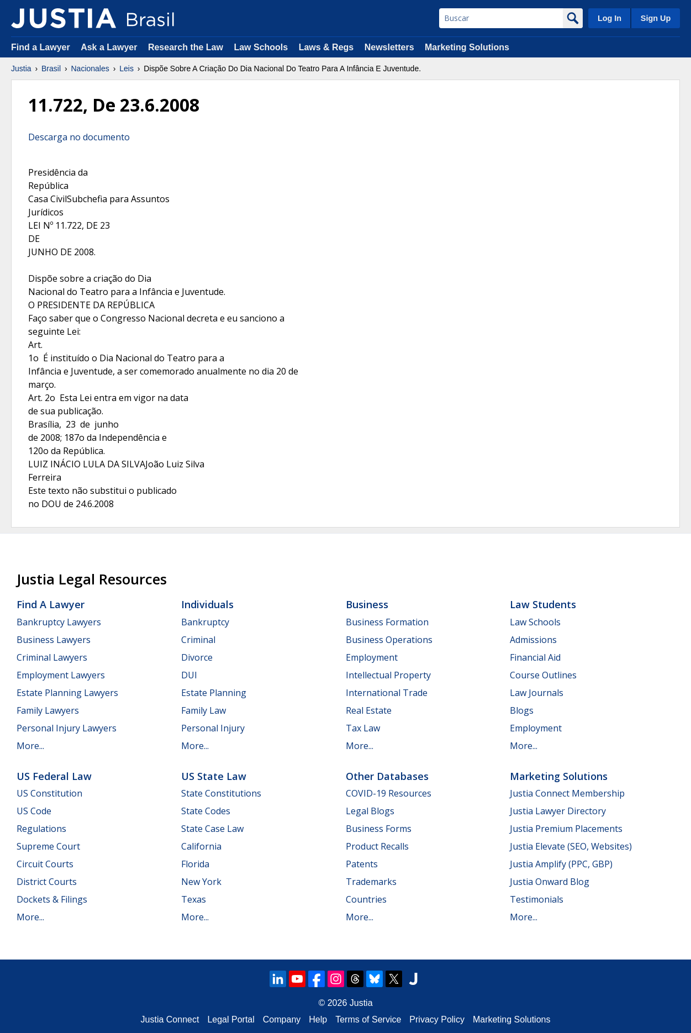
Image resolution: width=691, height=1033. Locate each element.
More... (30, 746)
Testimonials (536, 899)
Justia (21, 68)
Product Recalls (377, 846)
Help (318, 1019)
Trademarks (371, 882)
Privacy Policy (437, 1019)
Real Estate (369, 710)
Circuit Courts (45, 864)
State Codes (205, 811)
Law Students (543, 604)
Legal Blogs (370, 811)
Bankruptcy (205, 622)
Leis (126, 68)
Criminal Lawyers (52, 657)
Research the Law (185, 47)
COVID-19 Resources (388, 793)
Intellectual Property (388, 675)
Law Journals (536, 693)
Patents (362, 864)
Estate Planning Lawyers (67, 693)
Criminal (198, 640)
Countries (366, 899)
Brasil (51, 68)
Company (281, 1019)
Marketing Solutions (467, 47)
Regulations (41, 829)
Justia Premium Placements (566, 829)
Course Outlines (543, 675)
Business (367, 604)
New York (201, 882)
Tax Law (363, 728)
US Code (34, 811)
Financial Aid (535, 657)
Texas (193, 899)
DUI (189, 675)
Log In (609, 18)
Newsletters (389, 47)
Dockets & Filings (52, 899)
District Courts (47, 882)
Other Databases (387, 776)
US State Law (213, 776)
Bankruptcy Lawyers (59, 622)
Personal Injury (213, 728)
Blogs (522, 710)
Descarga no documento (79, 137)
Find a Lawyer (40, 47)
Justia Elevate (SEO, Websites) (571, 846)
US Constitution (49, 793)
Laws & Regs (326, 47)
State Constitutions (221, 793)
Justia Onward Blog (549, 882)
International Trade (387, 693)
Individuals (207, 604)
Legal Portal (230, 1019)
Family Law (203, 710)
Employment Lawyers (61, 675)
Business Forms (379, 829)
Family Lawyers (48, 710)
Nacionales (90, 68)
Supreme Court (48, 846)
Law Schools (261, 47)
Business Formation (387, 622)
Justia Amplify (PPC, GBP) (561, 864)
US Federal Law (54, 776)
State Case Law (212, 829)
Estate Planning (213, 693)
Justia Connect (170, 1019)
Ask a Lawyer (110, 47)
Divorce (197, 657)
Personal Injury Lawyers (67, 728)
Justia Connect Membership (567, 793)
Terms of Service (368, 1019)
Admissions (533, 640)
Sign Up (656, 18)
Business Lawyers (54, 640)
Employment (372, 657)
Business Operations (389, 640)
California (201, 846)
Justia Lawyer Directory (558, 811)
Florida (195, 864)
